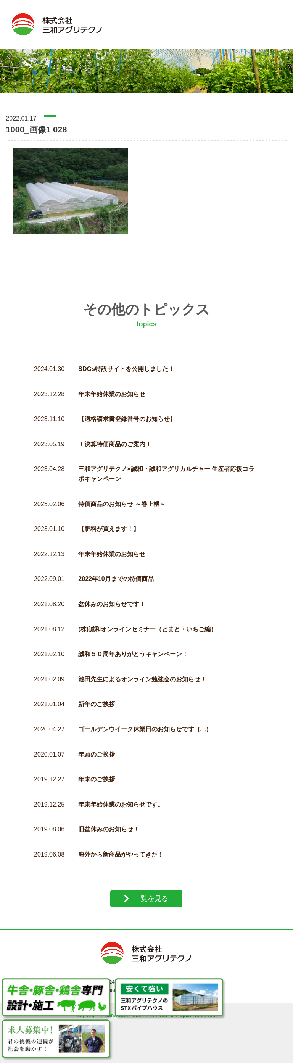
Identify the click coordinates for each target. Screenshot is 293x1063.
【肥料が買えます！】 (108, 519)
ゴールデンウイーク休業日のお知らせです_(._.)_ (145, 719)
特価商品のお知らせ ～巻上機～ (121, 493)
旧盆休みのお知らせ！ (108, 819)
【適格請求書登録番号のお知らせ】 (127, 409)
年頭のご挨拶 (96, 744)
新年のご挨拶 (96, 694)
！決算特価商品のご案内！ (114, 434)
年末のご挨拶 (96, 769)
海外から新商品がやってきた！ (121, 844)
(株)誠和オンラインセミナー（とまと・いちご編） (147, 619)
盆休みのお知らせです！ (111, 593)
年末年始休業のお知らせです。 (121, 794)
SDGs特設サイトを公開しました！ (126, 359)
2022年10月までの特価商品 (115, 569)
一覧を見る (151, 888)
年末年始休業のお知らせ (111, 384)
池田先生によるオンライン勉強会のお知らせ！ (142, 669)
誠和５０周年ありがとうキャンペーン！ (133, 644)
